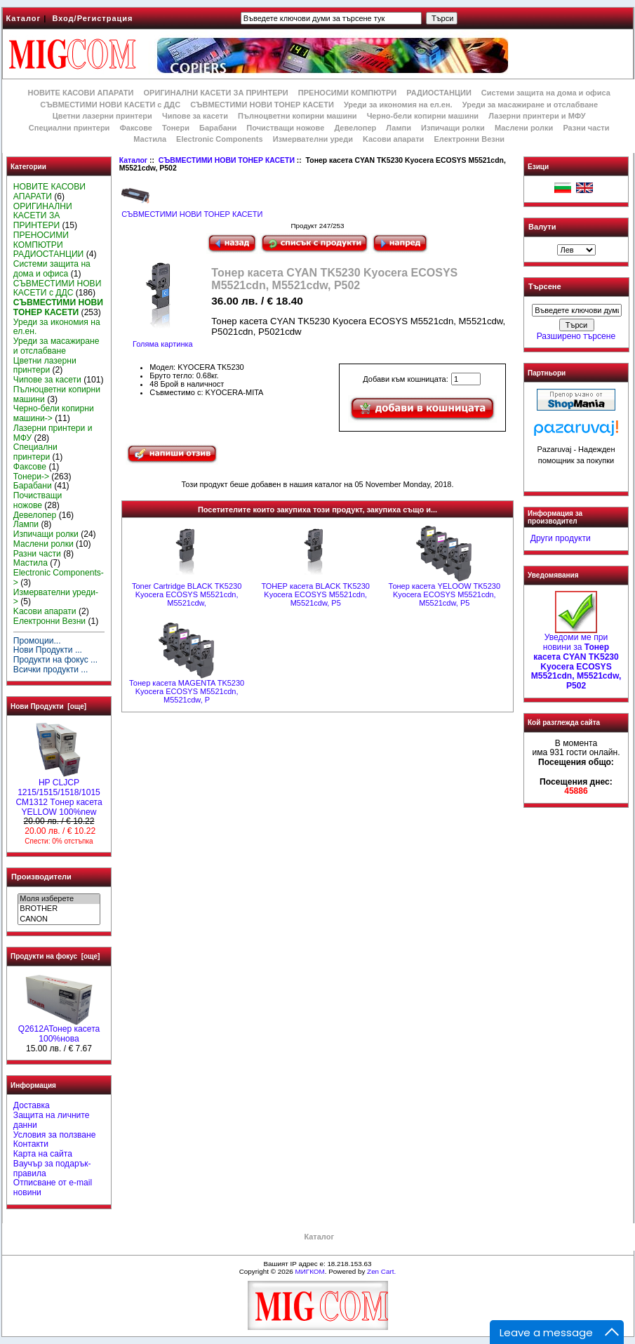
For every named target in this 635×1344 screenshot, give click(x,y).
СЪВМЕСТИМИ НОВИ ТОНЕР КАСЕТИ (227, 160)
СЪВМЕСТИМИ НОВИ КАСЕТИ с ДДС (110, 104)
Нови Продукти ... (47, 650)
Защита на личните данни (51, 1120)
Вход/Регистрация (92, 18)
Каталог (23, 18)
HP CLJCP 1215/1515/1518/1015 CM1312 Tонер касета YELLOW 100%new (58, 793)
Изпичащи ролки (453, 128)
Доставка (31, 1105)
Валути (542, 226)
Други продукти (560, 538)
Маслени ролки (524, 128)
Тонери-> (31, 476)
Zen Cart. (381, 1271)
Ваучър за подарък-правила (52, 1168)
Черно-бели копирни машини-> (53, 413)
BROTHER (58, 909)
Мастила (149, 139)
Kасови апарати (393, 139)
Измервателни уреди (313, 139)
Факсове (135, 128)
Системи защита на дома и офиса (545, 92)
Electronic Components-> (58, 577)
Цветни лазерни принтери (102, 116)
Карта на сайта (42, 1154)
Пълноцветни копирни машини (297, 116)
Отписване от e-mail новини (52, 1187)
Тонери (175, 128)
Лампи (398, 128)
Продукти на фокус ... (55, 660)
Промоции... (37, 641)
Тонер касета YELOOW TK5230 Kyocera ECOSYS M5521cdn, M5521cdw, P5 (445, 594)
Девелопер (355, 128)
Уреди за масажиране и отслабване (530, 104)
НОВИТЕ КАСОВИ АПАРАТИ (80, 92)
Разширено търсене (576, 336)
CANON (58, 919)
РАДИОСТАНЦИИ (438, 92)
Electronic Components (219, 139)
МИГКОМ (309, 1271)
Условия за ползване (54, 1135)
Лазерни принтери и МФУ (536, 116)
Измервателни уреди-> (55, 597)
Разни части (586, 128)
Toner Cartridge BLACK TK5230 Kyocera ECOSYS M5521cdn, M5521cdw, (186, 594)
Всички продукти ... (50, 669)
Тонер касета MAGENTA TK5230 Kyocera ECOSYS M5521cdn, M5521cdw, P (186, 691)
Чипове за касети (195, 116)
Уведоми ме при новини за (576, 658)
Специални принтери (69, 128)
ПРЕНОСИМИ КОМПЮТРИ (347, 92)
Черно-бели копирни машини (423, 116)
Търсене (544, 287)
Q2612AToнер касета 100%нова (59, 1030)
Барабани (217, 128)
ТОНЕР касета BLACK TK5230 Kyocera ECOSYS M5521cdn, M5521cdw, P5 (315, 594)
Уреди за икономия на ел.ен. (398, 104)
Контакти (30, 1144)
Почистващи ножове (285, 128)
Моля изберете (58, 899)
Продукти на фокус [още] (55, 956)
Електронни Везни (469, 139)
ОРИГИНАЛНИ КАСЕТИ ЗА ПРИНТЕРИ (216, 92)
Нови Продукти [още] (48, 706)
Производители (41, 876)
